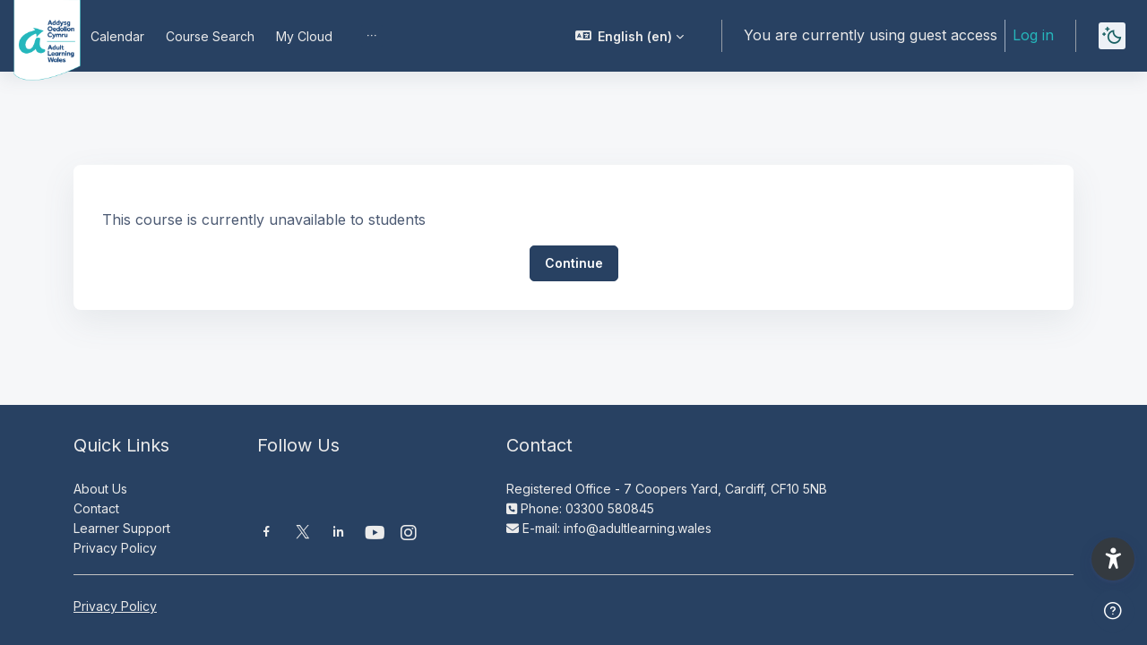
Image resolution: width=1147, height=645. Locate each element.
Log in (1033, 35)
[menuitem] (372, 36)
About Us (100, 488)
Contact (96, 508)
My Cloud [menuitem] (304, 36)
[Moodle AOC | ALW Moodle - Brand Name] (34, 36)
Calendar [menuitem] (117, 36)
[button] (630, 35)
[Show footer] (1112, 610)
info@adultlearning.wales (637, 528)
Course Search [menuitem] (210, 36)
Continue (574, 263)
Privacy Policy (115, 547)
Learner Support (121, 528)
